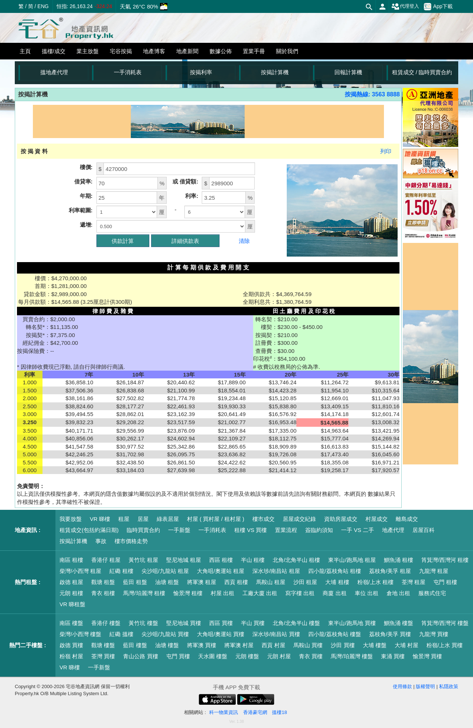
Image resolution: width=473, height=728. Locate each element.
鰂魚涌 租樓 (398, 560)
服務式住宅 (432, 593)
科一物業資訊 (223, 712)
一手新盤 (179, 530)
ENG (42, 6)
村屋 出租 (222, 593)
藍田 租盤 (135, 582)
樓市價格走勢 (131, 541)
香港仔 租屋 (105, 560)
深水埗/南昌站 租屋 (276, 571)
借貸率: (83, 181)
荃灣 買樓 (103, 656)
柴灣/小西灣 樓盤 (80, 634)
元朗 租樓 (71, 593)
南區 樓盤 (71, 623)
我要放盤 (70, 519)
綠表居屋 (168, 519)
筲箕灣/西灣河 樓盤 (445, 623)
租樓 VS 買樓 (250, 530)
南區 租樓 (71, 560)
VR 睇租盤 (72, 604)
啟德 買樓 (71, 645)
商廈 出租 (334, 593)
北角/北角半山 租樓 (296, 560)
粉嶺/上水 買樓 (444, 645)
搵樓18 (279, 712)
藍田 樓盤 (135, 645)
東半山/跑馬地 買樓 (351, 623)
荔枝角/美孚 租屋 (390, 571)
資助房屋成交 (340, 519)
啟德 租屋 (71, 582)
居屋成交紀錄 (299, 519)
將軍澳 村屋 (238, 645)
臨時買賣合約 (143, 530)
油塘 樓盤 (167, 645)
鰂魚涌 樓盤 (398, 623)
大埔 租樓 (337, 582)
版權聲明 (425, 686)
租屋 (123, 519)
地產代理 (393, 530)
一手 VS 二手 (357, 530)
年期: (86, 196)
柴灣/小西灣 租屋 (80, 571)
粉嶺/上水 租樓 (375, 582)
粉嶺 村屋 (71, 656)
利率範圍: (81, 210)
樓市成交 (263, 519)
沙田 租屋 (305, 582)
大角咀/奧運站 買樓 (220, 634)
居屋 (143, 519)
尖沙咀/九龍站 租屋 (165, 571)
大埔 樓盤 (375, 645)
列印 (385, 151)
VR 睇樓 (100, 519)
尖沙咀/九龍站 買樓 (165, 634)
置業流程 (286, 530)
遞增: (86, 224)
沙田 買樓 (342, 645)
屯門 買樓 (178, 656)
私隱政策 (448, 686)
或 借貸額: (185, 181)
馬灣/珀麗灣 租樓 (144, 593)
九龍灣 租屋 (433, 571)
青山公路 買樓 (140, 656)
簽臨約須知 (319, 530)
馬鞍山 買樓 (308, 645)
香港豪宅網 (255, 712)
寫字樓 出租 (299, 593)
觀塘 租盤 (103, 582)
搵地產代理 (54, 72)
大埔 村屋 (406, 645)
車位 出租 (366, 593)
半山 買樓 (253, 623)
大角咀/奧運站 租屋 (220, 571)
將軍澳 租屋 (201, 582)
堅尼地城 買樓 (183, 623)
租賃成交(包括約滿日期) (89, 530)
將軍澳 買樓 (201, 645)
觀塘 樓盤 (103, 645)
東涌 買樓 (393, 656)
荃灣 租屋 (413, 582)
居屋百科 (423, 530)
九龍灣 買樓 (433, 634)
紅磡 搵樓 (121, 634)
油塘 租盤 (167, 582)
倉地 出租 (398, 593)
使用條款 (402, 686)
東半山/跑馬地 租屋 (351, 560)
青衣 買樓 (311, 656)
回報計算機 (348, 72)
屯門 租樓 (445, 582)
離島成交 (407, 519)
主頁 (25, 51)
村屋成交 (376, 519)
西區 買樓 (221, 623)
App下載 (438, 6)
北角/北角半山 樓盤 (296, 623)
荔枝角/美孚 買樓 (390, 634)
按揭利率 (201, 72)
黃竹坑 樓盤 (143, 623)
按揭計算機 (275, 72)
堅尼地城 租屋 (183, 560)
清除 (244, 241)
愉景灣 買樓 (427, 656)
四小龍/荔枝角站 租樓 (334, 571)
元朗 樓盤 (247, 656)
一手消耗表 (128, 72)
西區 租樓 (221, 560)
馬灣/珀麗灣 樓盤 (351, 656)
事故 (100, 541)
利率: (191, 196)
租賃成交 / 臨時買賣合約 (422, 72)
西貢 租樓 (236, 582)
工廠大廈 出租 (259, 593)
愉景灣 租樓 (188, 593)
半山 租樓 (253, 560)
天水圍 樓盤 (212, 656)
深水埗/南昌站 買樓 (276, 634)
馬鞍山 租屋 (270, 582)
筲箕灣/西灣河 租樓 (445, 560)
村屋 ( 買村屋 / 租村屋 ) (215, 519)
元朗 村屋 (279, 656)
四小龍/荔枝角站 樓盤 (334, 634)
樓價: (86, 167)
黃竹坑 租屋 (143, 560)
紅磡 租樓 (121, 571)
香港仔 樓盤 (105, 623)
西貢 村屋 (273, 645)
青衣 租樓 (103, 593)
